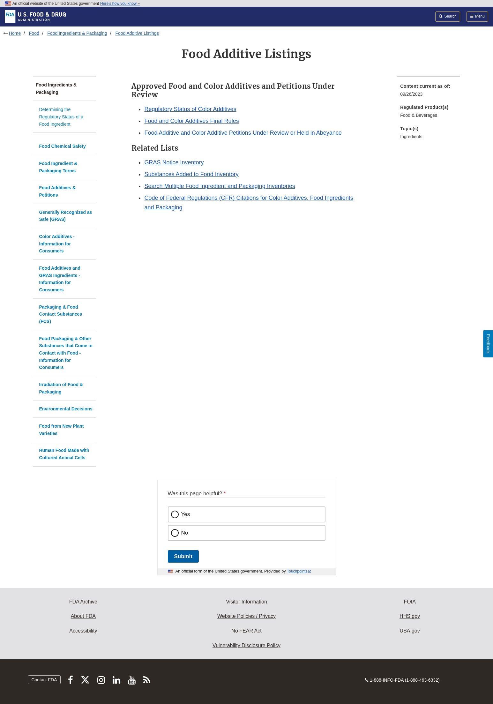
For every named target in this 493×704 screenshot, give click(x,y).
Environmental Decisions (66, 408)
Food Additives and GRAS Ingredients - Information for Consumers (59, 279)
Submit (183, 556)
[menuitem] (428, 92)
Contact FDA (44, 679)
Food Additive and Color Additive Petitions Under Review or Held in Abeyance (242, 133)
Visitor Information (246, 601)
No (184, 533)
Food (34, 33)
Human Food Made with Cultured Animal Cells (64, 454)
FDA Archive (83, 601)
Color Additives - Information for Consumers (57, 243)
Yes (185, 514)
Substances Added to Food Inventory (191, 174)
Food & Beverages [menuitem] (418, 115)
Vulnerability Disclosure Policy (246, 645)
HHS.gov (410, 616)
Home (15, 33)
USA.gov (410, 630)
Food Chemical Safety (62, 146)
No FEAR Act (246, 630)
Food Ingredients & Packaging (77, 33)
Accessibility (83, 630)
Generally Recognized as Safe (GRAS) (65, 216)
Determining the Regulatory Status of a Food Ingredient (61, 116)
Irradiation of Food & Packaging (61, 388)
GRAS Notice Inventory (174, 162)
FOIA (409, 601)
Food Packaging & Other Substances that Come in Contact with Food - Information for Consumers (66, 353)
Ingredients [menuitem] (411, 136)
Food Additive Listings (137, 33)
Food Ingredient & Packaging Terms (58, 167)
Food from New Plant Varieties (61, 429)
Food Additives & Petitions (57, 191)
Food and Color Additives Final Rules (191, 121)
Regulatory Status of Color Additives (190, 109)
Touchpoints (297, 571)
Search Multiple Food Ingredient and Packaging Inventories (219, 186)
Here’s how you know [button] (120, 3)
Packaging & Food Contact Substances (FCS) (60, 314)
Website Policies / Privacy (246, 616)
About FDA (83, 616)
